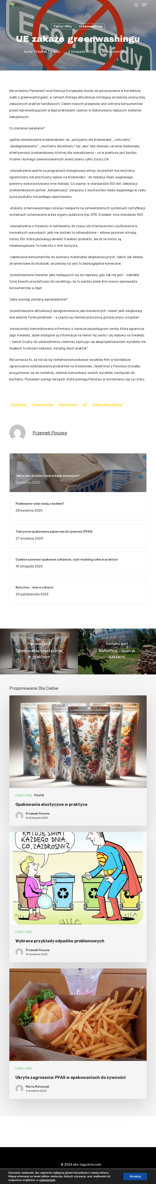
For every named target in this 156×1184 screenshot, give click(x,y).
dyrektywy (19, 405)
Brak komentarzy (115, 52)
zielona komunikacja (107, 405)
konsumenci (68, 405)
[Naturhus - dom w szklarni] (117, 651)
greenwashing (43, 405)
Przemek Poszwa (47, 52)
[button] (144, 5)
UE (85, 405)
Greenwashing (90, 26)
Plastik (39, 795)
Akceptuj (135, 1176)
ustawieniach (47, 1180)
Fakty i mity (63, 26)
